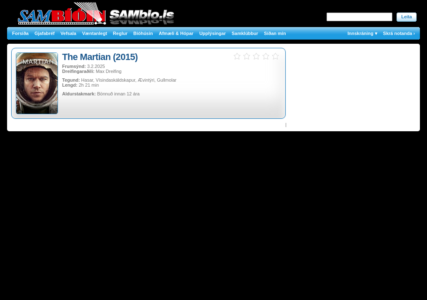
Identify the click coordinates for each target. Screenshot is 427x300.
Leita (406, 16)
